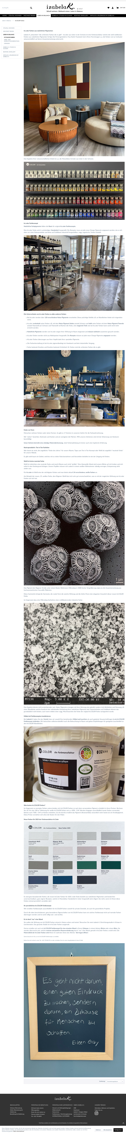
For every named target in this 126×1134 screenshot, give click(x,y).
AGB (75, 1108)
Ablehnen (98, 1130)
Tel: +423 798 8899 (36, 1116)
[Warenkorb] (121, 8)
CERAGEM (7, 43)
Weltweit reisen (8, 31)
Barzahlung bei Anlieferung (17, 1114)
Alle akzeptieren (107, 1130)
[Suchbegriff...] (17, 8)
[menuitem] (17, 8)
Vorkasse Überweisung (16, 1108)
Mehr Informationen (18, 1131)
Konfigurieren (118, 1130)
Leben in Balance (8, 34)
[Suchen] (31, 8)
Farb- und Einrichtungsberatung (11, 40)
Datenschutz (55, 1112)
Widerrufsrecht (56, 1110)
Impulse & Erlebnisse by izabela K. (10, 56)
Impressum (76, 1110)
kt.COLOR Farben (9, 37)
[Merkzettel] (108, 8)
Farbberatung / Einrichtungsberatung (62, 1114)
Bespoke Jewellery (9, 52)
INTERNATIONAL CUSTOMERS (60, 1116)
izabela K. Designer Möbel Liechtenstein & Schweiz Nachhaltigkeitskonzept (80, 1114)
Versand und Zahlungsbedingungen (61, 1108)
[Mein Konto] (113, 8)
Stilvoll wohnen (8, 28)
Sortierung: (102, 1081)
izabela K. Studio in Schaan (9, 48)
